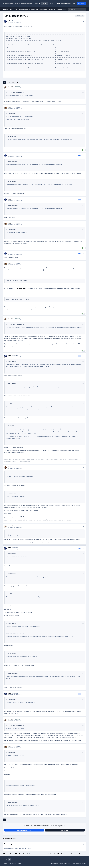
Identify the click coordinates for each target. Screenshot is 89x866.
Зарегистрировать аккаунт (24, 830)
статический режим (21, 288)
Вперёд (13, 82)
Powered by (79, 863)
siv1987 (9, 107)
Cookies (19, 863)
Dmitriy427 (10, 86)
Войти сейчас (64, 830)
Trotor (9, 20)
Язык (5, 863)
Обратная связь (12, 863)
